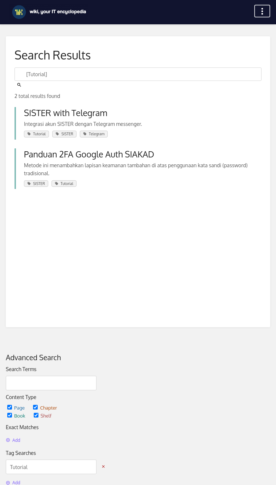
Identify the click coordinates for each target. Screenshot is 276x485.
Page (16, 407)
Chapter (45, 407)
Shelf (43, 415)
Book (16, 415)
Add (13, 440)
